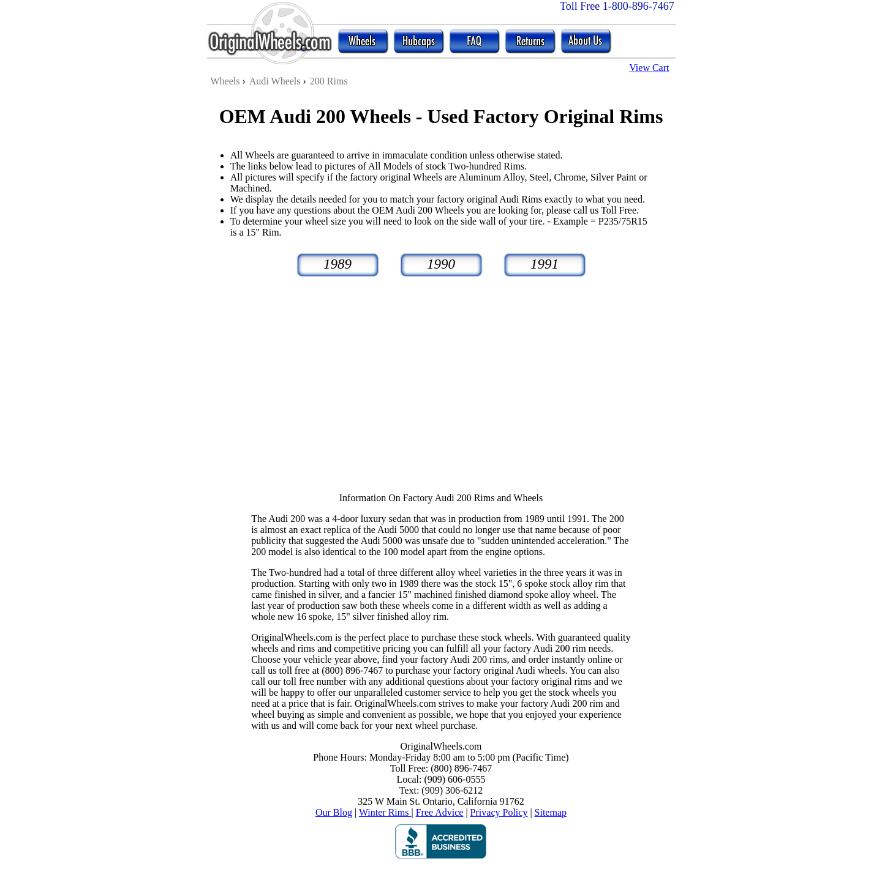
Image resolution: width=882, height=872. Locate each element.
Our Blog (333, 812)
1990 (441, 264)
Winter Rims (385, 812)
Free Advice (440, 812)
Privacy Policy (499, 812)
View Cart (649, 67)
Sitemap (551, 812)
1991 (544, 264)
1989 (337, 264)
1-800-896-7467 (638, 6)
